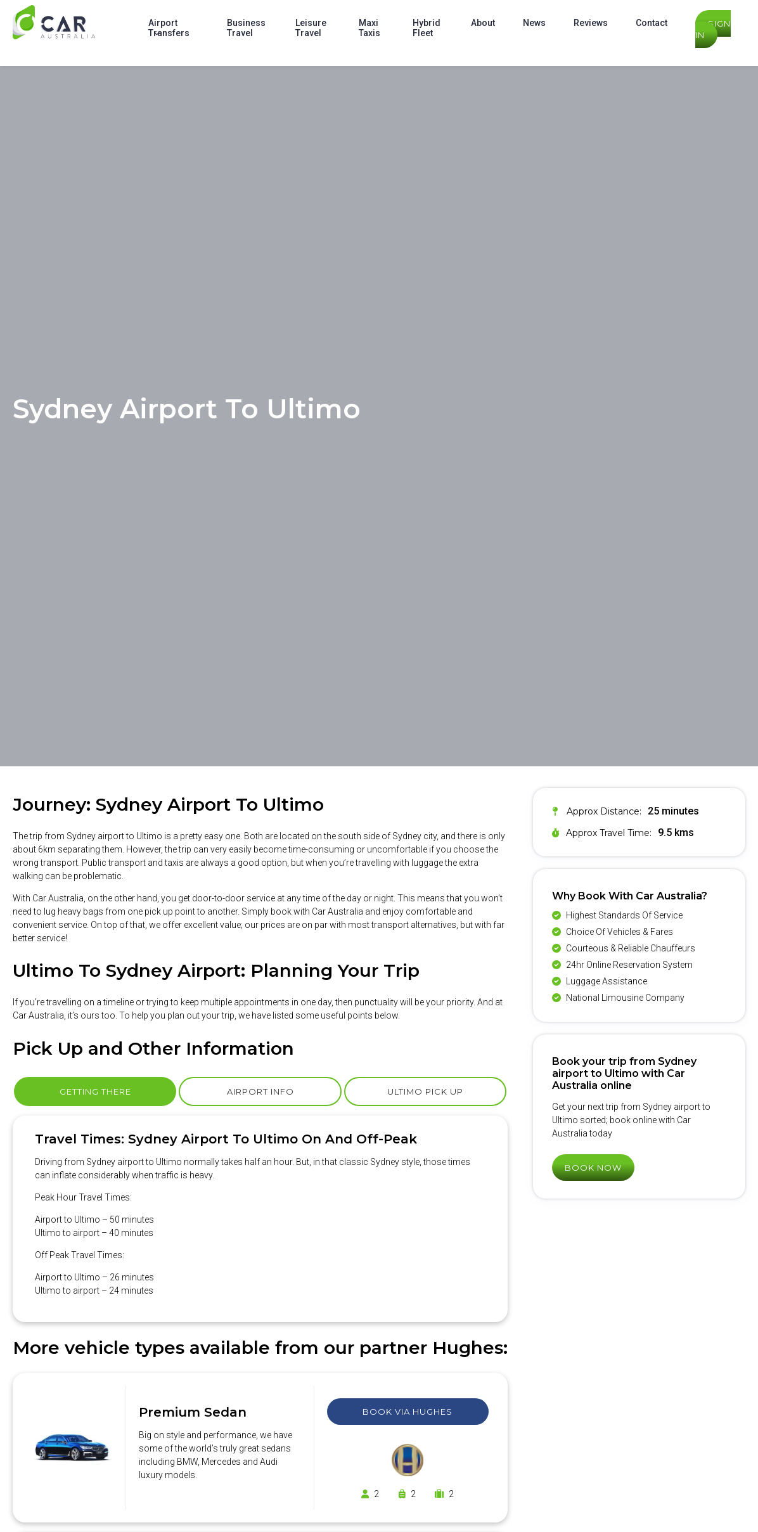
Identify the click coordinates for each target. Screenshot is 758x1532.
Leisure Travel (310, 28)
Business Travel (246, 28)
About (483, 23)
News (534, 23)
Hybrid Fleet (426, 28)
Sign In (713, 29)
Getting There (95, 1091)
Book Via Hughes (408, 1411)
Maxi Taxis (369, 28)
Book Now (593, 1167)
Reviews (591, 23)
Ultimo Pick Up (425, 1091)
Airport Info (260, 1091)
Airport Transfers (169, 28)
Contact (651, 23)
